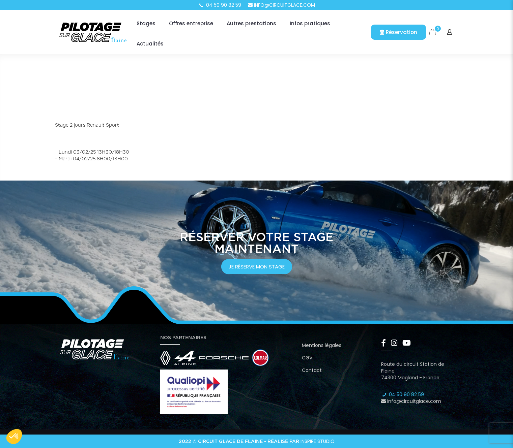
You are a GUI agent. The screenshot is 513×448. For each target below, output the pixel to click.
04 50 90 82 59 (219, 5)
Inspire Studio (318, 441)
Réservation (398, 32)
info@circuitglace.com (281, 5)
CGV (307, 357)
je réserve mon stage (257, 266)
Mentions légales (321, 345)
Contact (312, 370)
